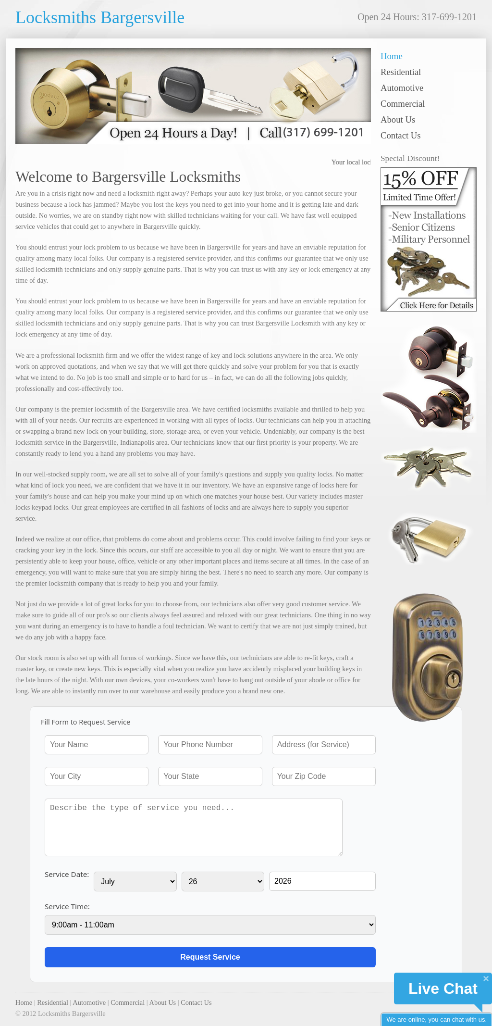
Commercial (403, 104)
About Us (398, 119)
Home (392, 56)
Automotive (402, 88)
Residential (401, 72)
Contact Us (401, 135)
